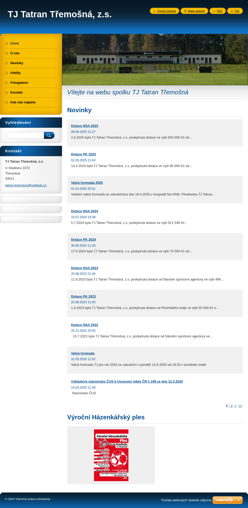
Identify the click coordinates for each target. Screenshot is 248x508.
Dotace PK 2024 (83, 239)
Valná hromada (83, 353)
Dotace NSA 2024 (84, 211)
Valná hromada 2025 (87, 183)
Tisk (236, 10)
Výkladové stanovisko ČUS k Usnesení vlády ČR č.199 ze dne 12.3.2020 (127, 381)
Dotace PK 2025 (83, 154)
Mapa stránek (196, 10)
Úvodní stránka (166, 10)
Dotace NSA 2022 (84, 325)
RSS (219, 10)
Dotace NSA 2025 (84, 126)
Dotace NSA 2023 (84, 268)
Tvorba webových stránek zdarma (186, 500)
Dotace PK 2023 (83, 296)
